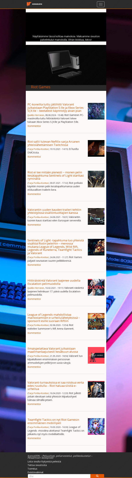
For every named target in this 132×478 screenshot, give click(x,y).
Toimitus (32, 468)
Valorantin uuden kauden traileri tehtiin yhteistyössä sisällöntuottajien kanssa (54, 211)
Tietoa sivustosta (37, 465)
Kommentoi (34, 126)
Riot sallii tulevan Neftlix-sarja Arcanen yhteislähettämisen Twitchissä (54, 143)
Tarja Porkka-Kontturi (38, 149)
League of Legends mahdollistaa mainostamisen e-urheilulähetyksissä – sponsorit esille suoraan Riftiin (54, 318)
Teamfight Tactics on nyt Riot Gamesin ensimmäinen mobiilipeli (53, 421)
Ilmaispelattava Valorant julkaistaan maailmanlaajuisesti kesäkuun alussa (53, 350)
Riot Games (40, 87)
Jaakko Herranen (36, 115)
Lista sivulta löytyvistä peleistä (44, 461)
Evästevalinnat (35, 472)
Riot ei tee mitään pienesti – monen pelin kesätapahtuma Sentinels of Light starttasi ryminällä (56, 175)
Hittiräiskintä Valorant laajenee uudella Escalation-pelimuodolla (54, 281)
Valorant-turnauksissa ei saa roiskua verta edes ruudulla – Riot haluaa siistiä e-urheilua (56, 385)
